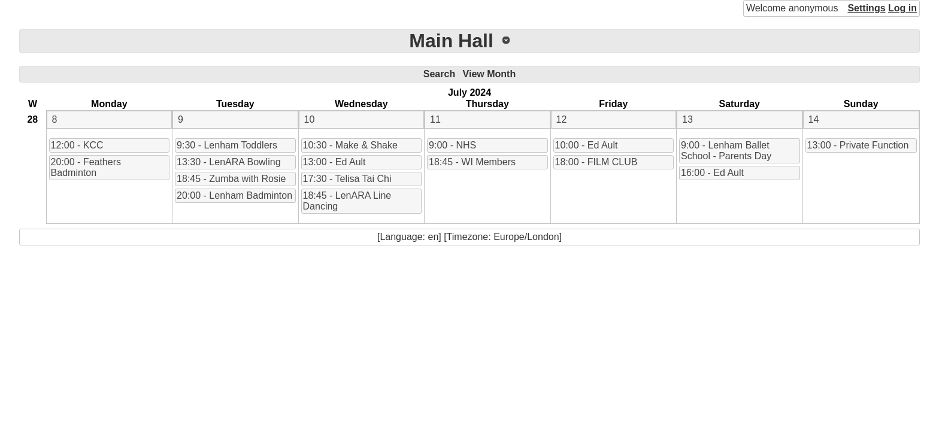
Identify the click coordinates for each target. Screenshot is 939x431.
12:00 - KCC (77, 145)
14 (813, 119)
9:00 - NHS (452, 145)
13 (687, 119)
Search (439, 74)
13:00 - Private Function (858, 145)
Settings (866, 8)
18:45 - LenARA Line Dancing (347, 200)
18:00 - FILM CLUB (596, 162)
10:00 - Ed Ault (586, 145)
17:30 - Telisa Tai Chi (347, 179)
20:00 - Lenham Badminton (234, 195)
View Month (489, 74)
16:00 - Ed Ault (712, 173)
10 (309, 119)
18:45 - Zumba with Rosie (231, 179)
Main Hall (451, 40)
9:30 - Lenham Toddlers (227, 145)
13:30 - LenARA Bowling (228, 162)
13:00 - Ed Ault (334, 162)
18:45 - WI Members (472, 162)
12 (561, 119)
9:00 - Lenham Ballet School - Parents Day (726, 150)
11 (435, 119)
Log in (902, 8)
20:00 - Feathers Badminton (86, 167)
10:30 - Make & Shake (350, 145)
